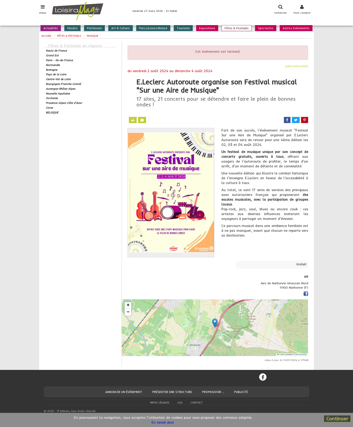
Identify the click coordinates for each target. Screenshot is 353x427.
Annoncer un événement (123, 392)
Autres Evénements (296, 28)
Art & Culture (120, 28)
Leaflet (280, 354)
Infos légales (159, 402)
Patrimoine (94, 28)
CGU (179, 402)
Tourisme (183, 28)
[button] (215, 323)
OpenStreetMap (301, 354)
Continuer (337, 419)
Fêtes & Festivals (237, 28)
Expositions (207, 28)
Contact (196, 402)
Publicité (241, 392)
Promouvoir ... (213, 392)
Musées (72, 28)
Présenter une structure (172, 392)
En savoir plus (163, 422)
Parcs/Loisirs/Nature (153, 28)
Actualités (50, 28)
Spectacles (265, 28)
